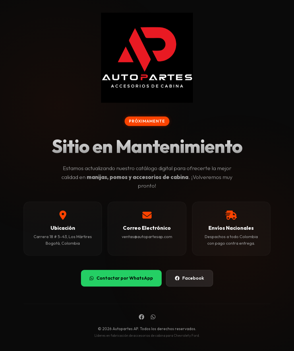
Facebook (189, 278)
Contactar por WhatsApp (121, 278)
